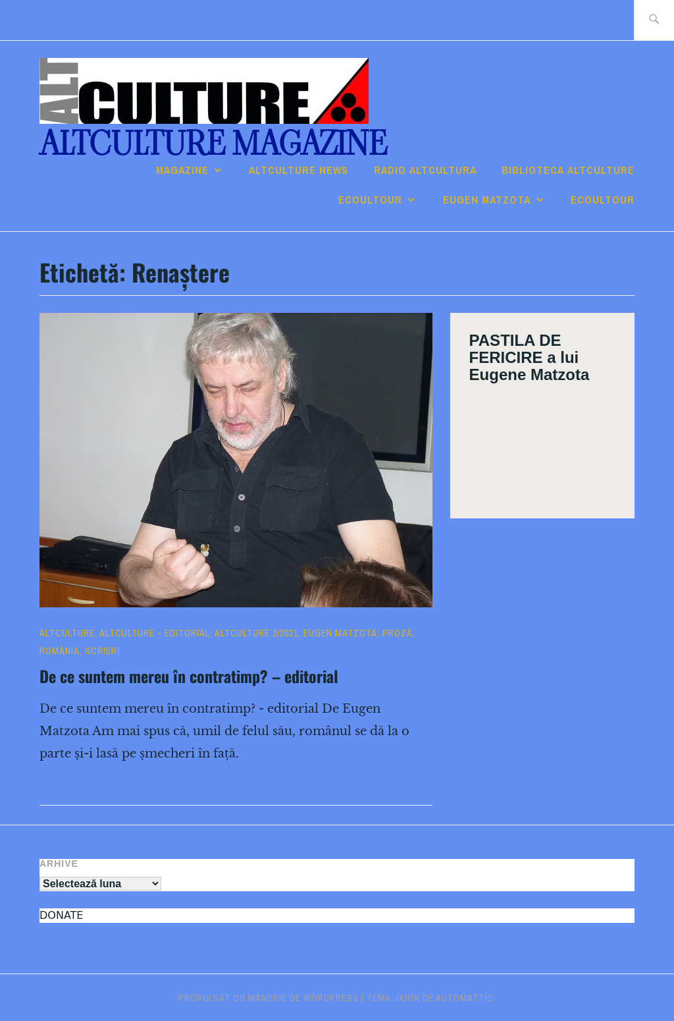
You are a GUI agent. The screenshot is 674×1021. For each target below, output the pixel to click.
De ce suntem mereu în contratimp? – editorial (188, 676)
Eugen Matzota (487, 199)
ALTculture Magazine (213, 144)
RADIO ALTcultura (425, 170)
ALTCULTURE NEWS (298, 170)
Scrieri (102, 651)
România (59, 651)
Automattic (465, 998)
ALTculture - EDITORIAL (154, 633)
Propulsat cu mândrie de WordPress (268, 998)
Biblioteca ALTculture (568, 170)
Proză (397, 633)
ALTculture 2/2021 (256, 633)
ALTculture (67, 633)
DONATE (61, 915)
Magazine (182, 170)
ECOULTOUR (370, 199)
